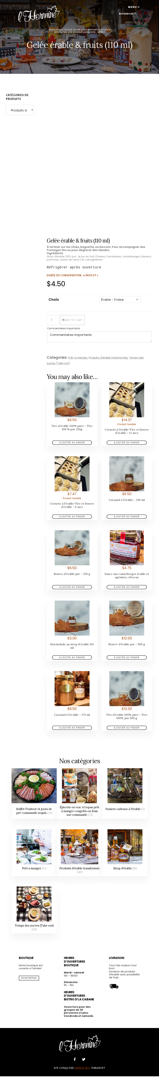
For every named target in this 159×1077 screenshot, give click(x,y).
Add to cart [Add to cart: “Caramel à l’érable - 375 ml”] (72, 728)
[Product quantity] (53, 321)
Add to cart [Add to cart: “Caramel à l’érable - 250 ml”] (127, 517)
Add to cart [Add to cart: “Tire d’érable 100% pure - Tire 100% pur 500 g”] (127, 728)
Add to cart (84, 321)
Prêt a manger (79, 358)
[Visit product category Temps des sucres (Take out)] (34, 910)
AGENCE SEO (82, 1068)
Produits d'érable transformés (114, 358)
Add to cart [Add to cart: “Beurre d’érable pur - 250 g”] (72, 588)
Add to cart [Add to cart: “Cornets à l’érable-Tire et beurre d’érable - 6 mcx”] (72, 517)
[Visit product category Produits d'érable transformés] (79, 853)
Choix (54, 299)
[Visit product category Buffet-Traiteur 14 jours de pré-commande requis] (34, 794)
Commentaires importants (63, 329)
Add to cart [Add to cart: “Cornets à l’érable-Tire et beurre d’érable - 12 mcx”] (127, 443)
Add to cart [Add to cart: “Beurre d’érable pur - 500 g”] (127, 658)
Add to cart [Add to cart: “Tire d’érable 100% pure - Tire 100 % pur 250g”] (72, 443)
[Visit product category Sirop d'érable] (125, 853)
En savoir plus (29, 978)
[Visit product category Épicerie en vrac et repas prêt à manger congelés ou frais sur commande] (79, 794)
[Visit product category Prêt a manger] (34, 853)
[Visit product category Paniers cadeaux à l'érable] (125, 794)
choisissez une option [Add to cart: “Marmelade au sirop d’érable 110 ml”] (72, 658)
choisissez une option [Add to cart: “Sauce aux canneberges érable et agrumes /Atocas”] (127, 588)
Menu (128, 8)
